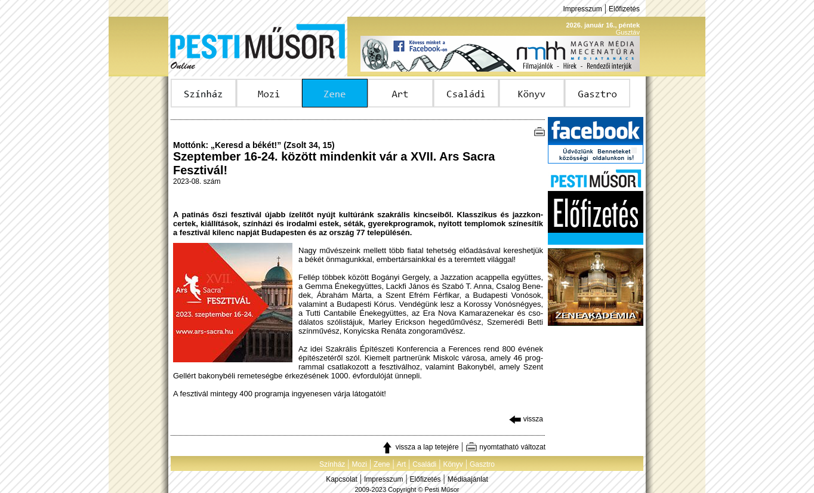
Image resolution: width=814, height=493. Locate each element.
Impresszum (582, 9)
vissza (526, 419)
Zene (382, 464)
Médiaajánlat (468, 479)
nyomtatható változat (505, 447)
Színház (332, 464)
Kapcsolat (341, 479)
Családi (424, 464)
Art (401, 464)
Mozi (359, 464)
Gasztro (482, 464)
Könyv (452, 464)
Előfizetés (624, 9)
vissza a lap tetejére (419, 447)
